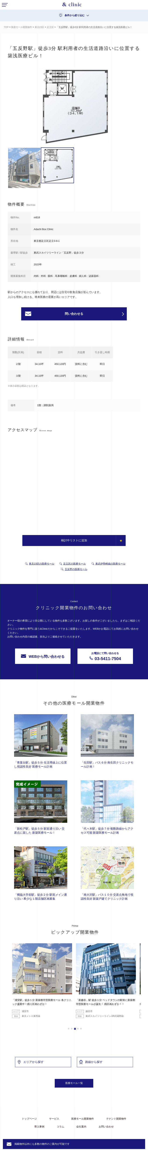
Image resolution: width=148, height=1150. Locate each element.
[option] (74, 106)
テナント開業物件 (116, 1118)
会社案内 (81, 1126)
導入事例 (39, 1126)
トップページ (29, 1118)
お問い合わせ (106, 1126)
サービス (54, 1118)
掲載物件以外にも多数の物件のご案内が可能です (42, 1143)
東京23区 (39, 27)
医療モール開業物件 (21, 27)
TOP (6, 27)
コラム (60, 1126)
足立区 (50, 27)
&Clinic (72, 5)
